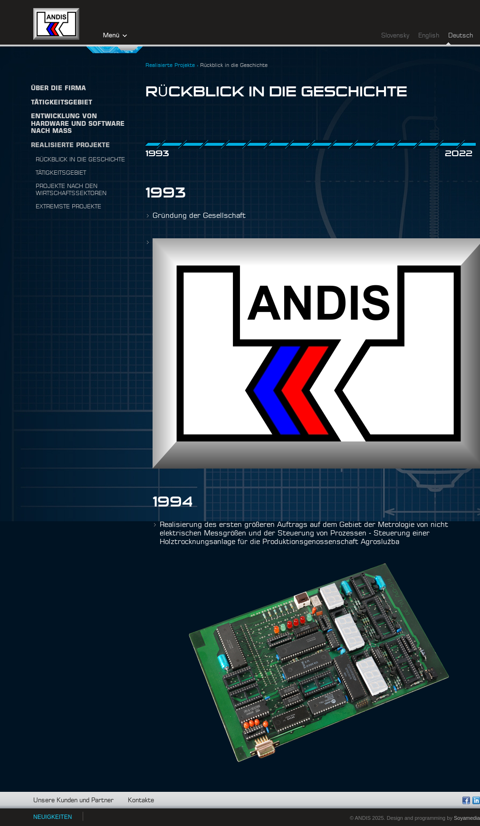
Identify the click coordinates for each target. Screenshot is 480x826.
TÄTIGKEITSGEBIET (61, 103)
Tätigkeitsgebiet (61, 173)
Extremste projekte (68, 206)
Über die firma (58, 88)
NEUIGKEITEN (52, 817)
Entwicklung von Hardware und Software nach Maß (78, 123)
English (428, 36)
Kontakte (141, 801)
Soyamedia (467, 818)
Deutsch (460, 36)
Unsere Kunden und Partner (73, 801)
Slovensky (395, 36)
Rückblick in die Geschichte (80, 159)
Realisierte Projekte (70, 145)
